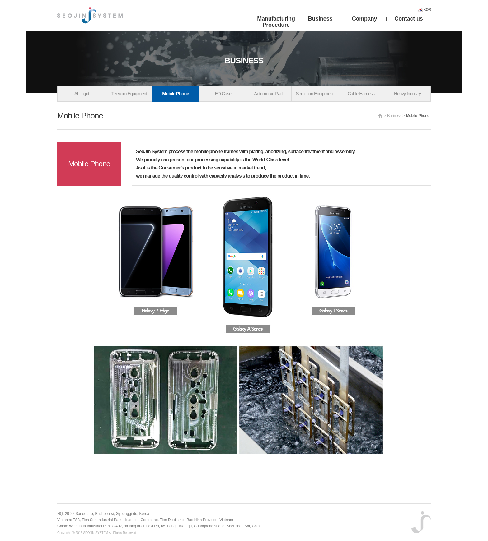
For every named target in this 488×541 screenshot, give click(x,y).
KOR (424, 9)
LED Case (222, 93)
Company (364, 19)
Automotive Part (268, 93)
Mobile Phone (175, 93)
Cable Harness (361, 93)
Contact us (408, 19)
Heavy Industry (407, 93)
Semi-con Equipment (314, 93)
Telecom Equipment (129, 93)
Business (320, 19)
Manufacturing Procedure (276, 19)
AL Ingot (81, 93)
